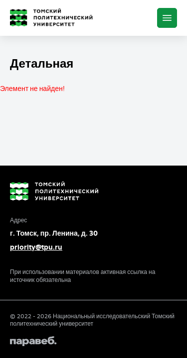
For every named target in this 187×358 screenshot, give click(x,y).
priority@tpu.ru (36, 247)
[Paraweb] (93, 341)
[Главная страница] (53, 17)
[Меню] (167, 18)
